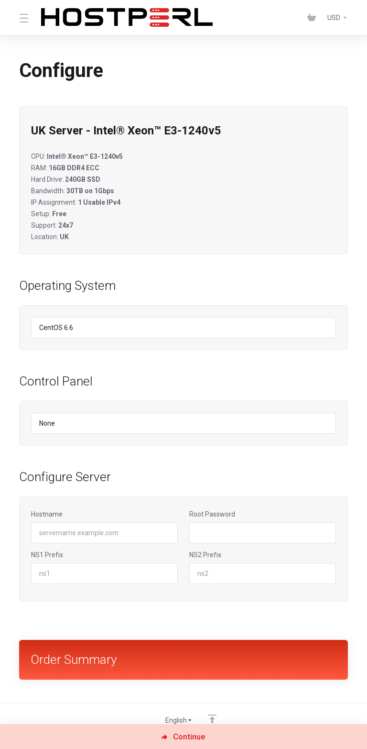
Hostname (47, 514)
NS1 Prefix (47, 555)
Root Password (212, 514)
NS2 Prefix (205, 555)
